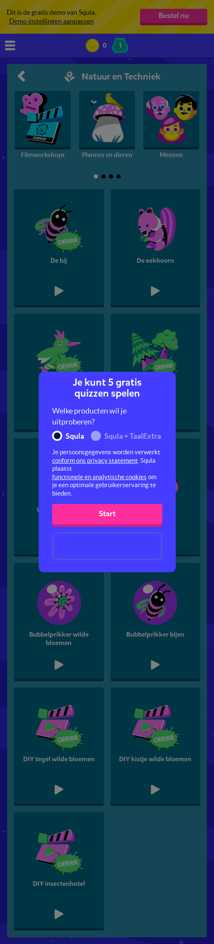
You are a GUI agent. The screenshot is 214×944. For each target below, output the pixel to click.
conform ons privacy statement (95, 460)
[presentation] (107, 546)
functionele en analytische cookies (99, 476)
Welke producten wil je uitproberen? (89, 416)
